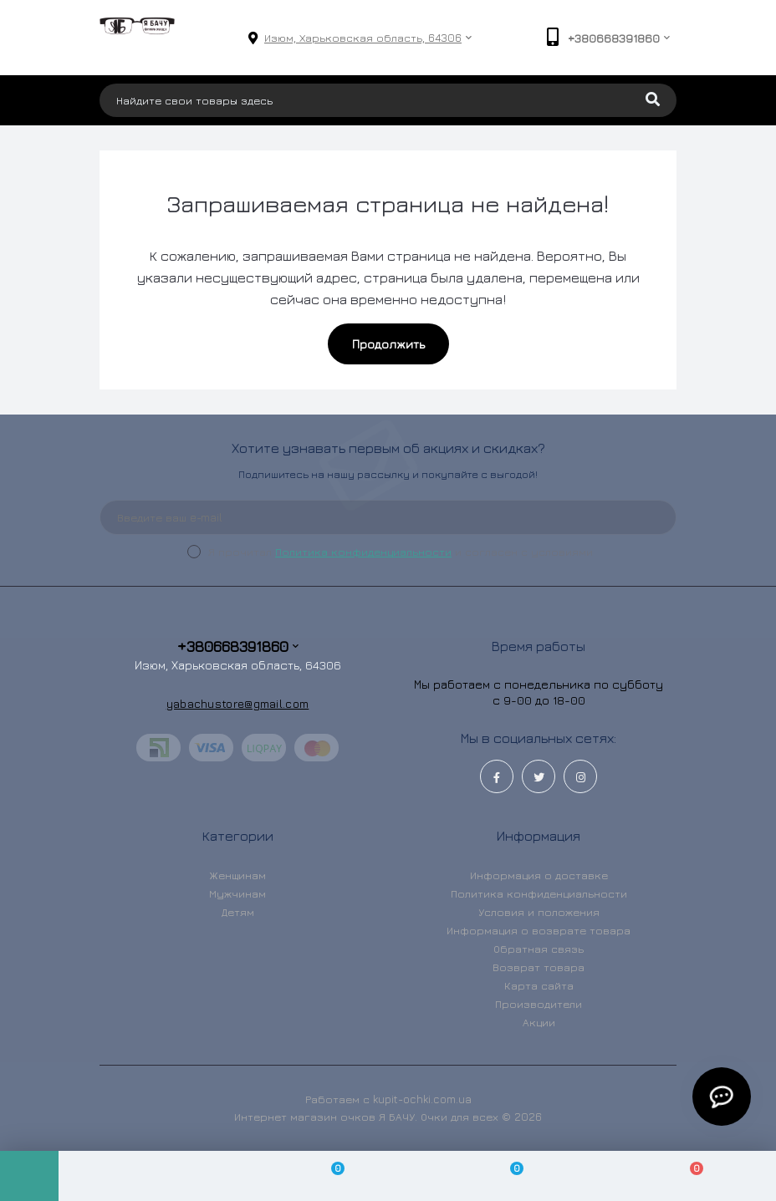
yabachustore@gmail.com (237, 703)
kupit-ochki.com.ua (422, 1099)
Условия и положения (539, 912)
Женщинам (237, 875)
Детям (238, 912)
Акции (539, 1022)
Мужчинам (237, 893)
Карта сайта (539, 985)
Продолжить (388, 344)
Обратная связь (538, 948)
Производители (538, 1003)
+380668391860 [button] (238, 646)
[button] (363, 38)
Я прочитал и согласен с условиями (400, 551)
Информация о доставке (539, 875)
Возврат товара (539, 967)
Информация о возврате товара (538, 930)
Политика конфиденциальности (363, 551)
